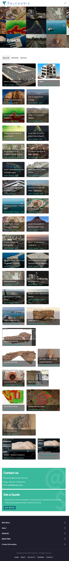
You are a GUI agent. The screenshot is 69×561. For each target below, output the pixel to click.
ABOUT (23, 557)
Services (23, 58)
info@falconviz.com (15, 485)
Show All (6, 58)
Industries (15, 58)
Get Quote (9, 508)
